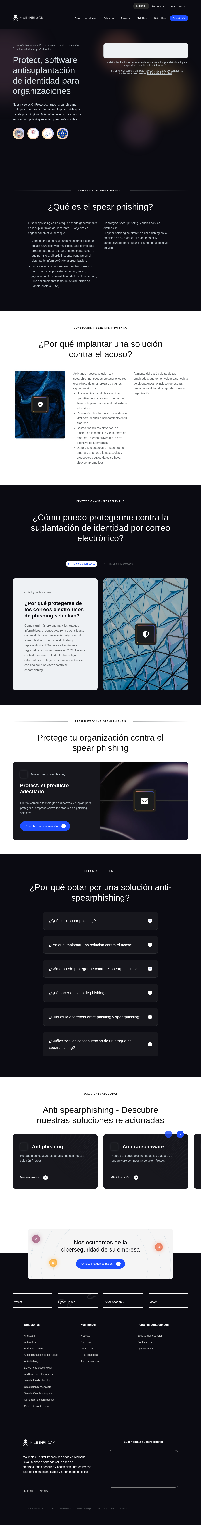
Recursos (125, 18)
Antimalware (31, 1342)
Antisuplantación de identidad (41, 1354)
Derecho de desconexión (38, 1367)
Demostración (179, 18)
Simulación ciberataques (38, 1393)
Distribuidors (160, 18)
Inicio (19, 45)
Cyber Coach (66, 1302)
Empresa (86, 1342)
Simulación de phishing (37, 1380)
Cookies (123, 1509)
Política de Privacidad (159, 73)
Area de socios (89, 1354)
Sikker (153, 1302)
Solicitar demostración (150, 1335)
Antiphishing (47, 1146)
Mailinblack (142, 18)
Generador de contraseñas (39, 1399)
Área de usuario (178, 6)
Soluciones (109, 18)
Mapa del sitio (65, 1509)
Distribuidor (87, 1348)
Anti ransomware (143, 1146)
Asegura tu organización (85, 18)
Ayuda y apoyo (158, 6)
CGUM (51, 1509)
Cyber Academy (113, 1302)
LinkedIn (28, 1491)
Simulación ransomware (37, 1386)
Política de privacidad (105, 1509)
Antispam (29, 1335)
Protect (43, 45)
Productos (30, 45)
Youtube (44, 1491)
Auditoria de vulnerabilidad (39, 1374)
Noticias (85, 1335)
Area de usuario (90, 1361)
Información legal (84, 1509)
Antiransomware (33, 1348)
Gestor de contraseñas (37, 1406)
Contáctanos (144, 1342)
